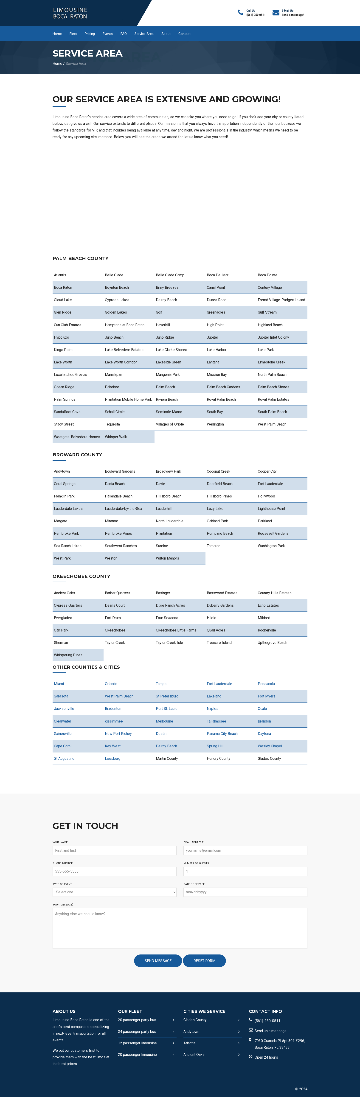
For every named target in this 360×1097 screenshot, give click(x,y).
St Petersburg (167, 696)
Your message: (63, 904)
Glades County (195, 1020)
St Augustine (64, 758)
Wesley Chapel (270, 746)
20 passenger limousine (137, 1054)
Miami (59, 684)
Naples (212, 708)
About (166, 34)
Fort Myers (267, 696)
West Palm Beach (119, 696)
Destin (161, 733)
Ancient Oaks (194, 1054)
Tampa (161, 684)
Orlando (111, 684)
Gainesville (63, 733)
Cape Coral (62, 746)
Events (108, 34)
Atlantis (189, 1043)
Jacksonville (64, 708)
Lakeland (214, 696)
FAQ (124, 34)
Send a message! (293, 15)
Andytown (191, 1031)
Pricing (90, 34)
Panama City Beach (222, 733)
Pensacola (266, 684)
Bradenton (113, 708)
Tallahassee (216, 721)
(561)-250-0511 (256, 15)
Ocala (262, 708)
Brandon (264, 721)
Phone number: (63, 863)
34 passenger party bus (137, 1031)
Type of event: (63, 884)
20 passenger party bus (137, 1020)
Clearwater (62, 721)
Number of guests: (196, 863)
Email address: (193, 842)
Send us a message (271, 1031)
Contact (184, 34)
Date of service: (194, 884)
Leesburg (112, 758)
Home (57, 34)
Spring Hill (215, 746)
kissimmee (114, 721)
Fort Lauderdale (219, 684)
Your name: (60, 842)
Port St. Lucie (166, 708)
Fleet (73, 34)
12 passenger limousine (137, 1043)
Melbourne (164, 721)
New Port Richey (118, 733)
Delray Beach (166, 746)
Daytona (264, 733)
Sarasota (61, 696)
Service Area (144, 34)
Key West (113, 746)
